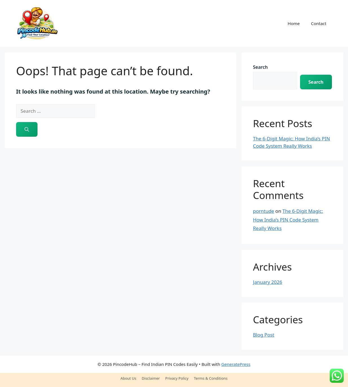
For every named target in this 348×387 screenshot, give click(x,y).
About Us (128, 378)
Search (260, 67)
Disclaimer (151, 378)
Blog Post (263, 334)
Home (294, 23)
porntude (263, 211)
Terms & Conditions (211, 378)
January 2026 (267, 282)
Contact (318, 23)
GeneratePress (235, 364)
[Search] (27, 129)
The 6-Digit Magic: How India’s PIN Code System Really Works (288, 219)
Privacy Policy (176, 378)
